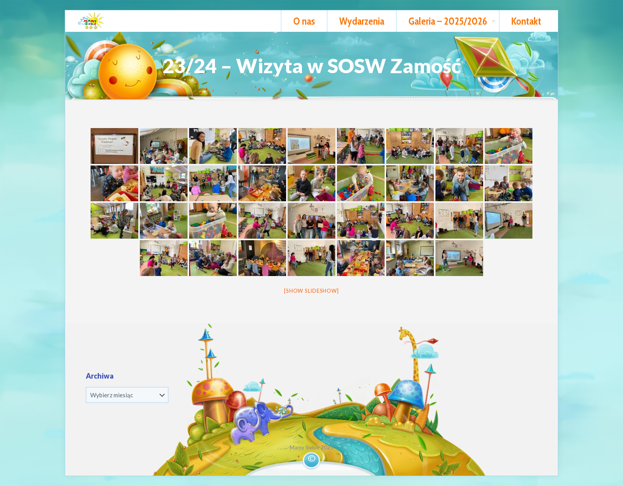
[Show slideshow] (311, 291)
